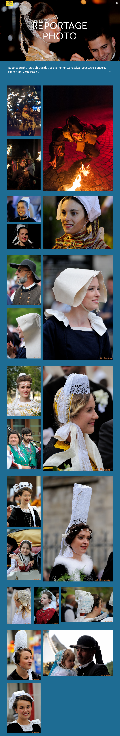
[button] (3, 3)
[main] (60, 30)
